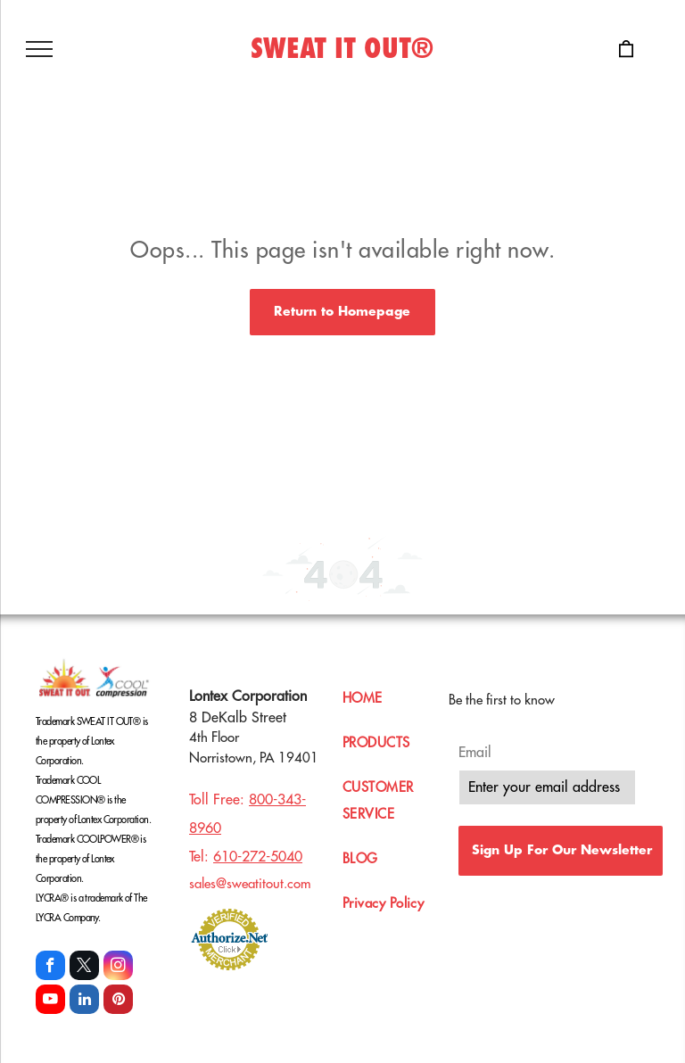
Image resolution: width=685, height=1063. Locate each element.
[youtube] (50, 1001)
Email (474, 753)
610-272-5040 (257, 857)
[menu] (39, 49)
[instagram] (118, 968)
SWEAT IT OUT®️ (342, 49)
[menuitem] (400, 708)
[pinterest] (118, 1001)
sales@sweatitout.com (250, 884)
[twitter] (84, 968)
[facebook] (50, 968)
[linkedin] (84, 1001)
